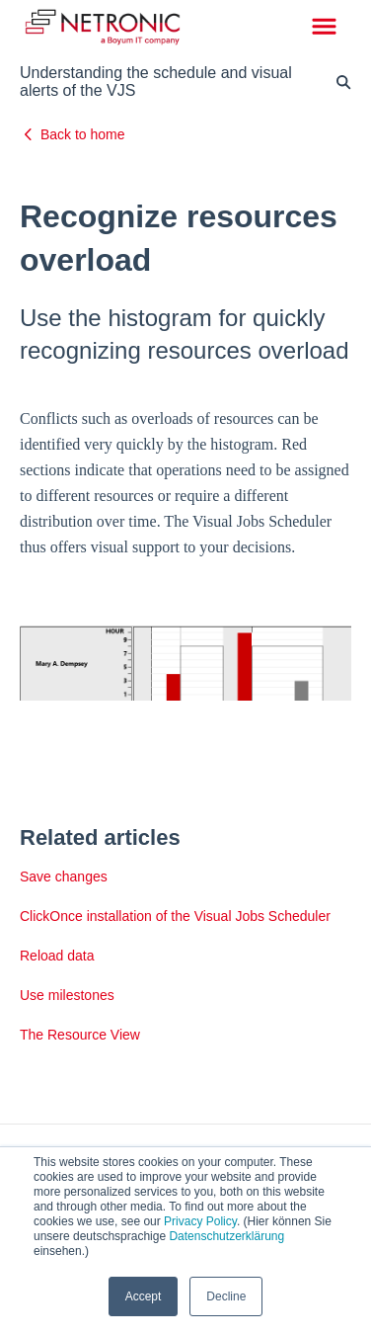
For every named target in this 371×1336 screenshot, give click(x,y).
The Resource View (80, 1035)
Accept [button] (143, 1296)
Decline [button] (226, 1296)
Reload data (57, 955)
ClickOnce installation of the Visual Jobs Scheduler (175, 916)
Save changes (64, 876)
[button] (324, 27)
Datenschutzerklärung (226, 1236)
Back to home (82, 134)
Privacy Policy (200, 1221)
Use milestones (67, 995)
